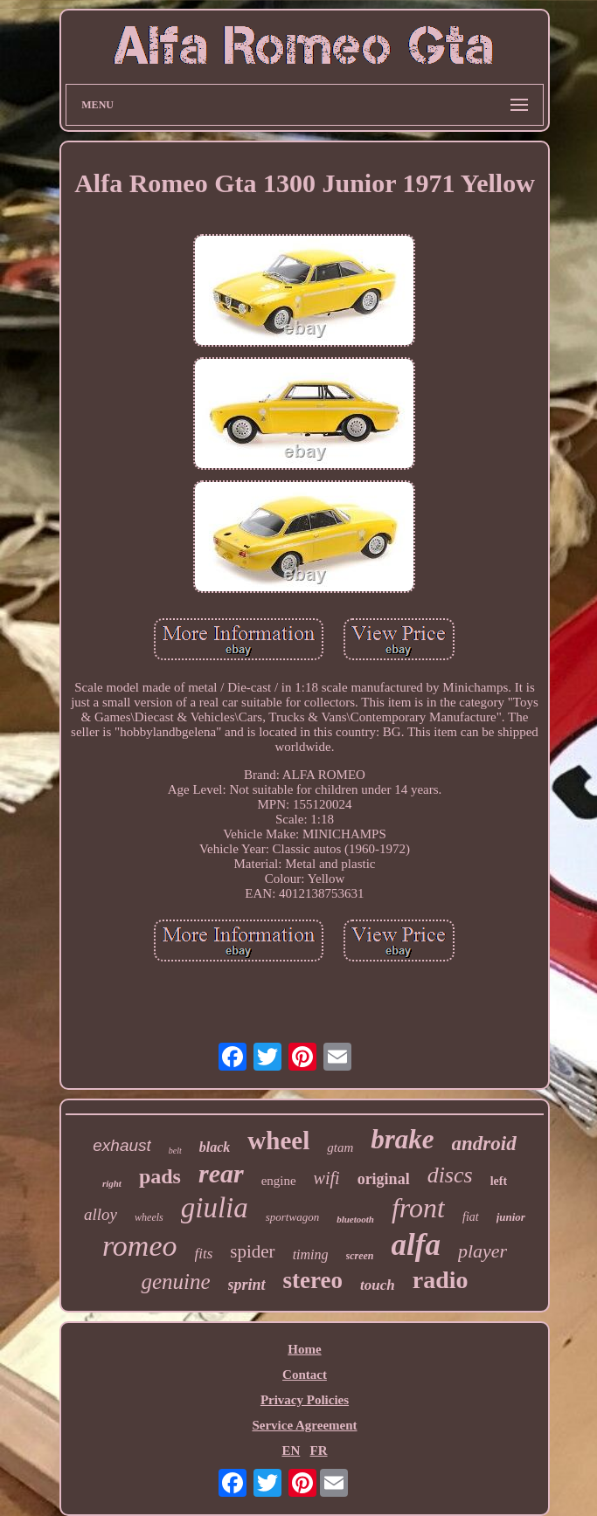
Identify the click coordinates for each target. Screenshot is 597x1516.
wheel (278, 1140)
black (215, 1147)
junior (510, 1216)
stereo (313, 1280)
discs (450, 1175)
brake (402, 1139)
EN (290, 1450)
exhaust (122, 1145)
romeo (139, 1246)
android (484, 1143)
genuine (175, 1281)
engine (278, 1181)
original (384, 1179)
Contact (304, 1375)
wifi (327, 1178)
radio (441, 1279)
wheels (149, 1217)
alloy (100, 1214)
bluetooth (355, 1219)
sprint (247, 1284)
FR (319, 1450)
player (482, 1251)
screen (360, 1256)
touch (377, 1285)
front (418, 1207)
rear (221, 1173)
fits (204, 1253)
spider (252, 1251)
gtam (340, 1147)
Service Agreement (304, 1425)
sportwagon (292, 1216)
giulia (214, 1207)
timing (311, 1254)
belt (175, 1150)
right (111, 1183)
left (498, 1181)
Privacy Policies (304, 1400)
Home (304, 1349)
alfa (416, 1245)
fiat (470, 1216)
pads (160, 1176)
